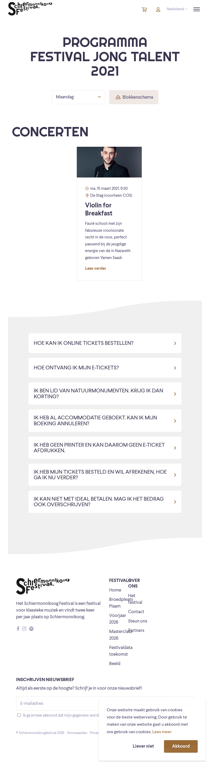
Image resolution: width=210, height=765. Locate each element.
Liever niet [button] (143, 746)
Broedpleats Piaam (121, 603)
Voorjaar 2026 (117, 619)
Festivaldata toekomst (120, 651)
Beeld (114, 664)
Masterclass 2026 (120, 635)
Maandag (78, 97)
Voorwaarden (77, 733)
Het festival (135, 599)
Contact (136, 612)
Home (115, 590)
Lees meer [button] (161, 732)
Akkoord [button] (181, 746)
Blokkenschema (134, 97)
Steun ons (137, 621)
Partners (136, 630)
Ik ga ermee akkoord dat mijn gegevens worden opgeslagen (73, 716)
